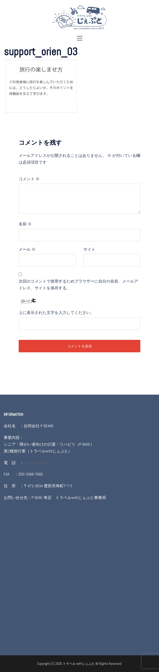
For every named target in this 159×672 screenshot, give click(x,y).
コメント (29, 179)
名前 (25, 224)
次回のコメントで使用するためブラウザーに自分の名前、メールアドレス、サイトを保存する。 (78, 285)
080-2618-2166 (36, 462)
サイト (89, 249)
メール (27, 249)
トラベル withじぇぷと (79, 664)
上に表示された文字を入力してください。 (56, 312)
